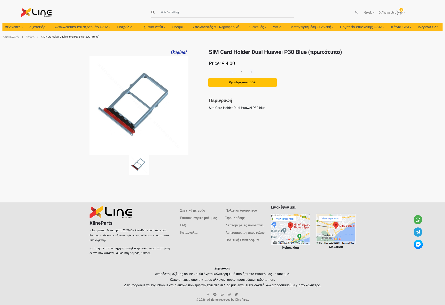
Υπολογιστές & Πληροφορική (217, 27)
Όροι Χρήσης (235, 218)
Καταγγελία (188, 233)
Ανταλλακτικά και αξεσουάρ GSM (82, 27)
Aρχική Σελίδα (11, 36)
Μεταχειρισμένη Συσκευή (312, 27)
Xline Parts (241, 299)
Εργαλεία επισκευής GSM (362, 27)
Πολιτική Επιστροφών (242, 240)
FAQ (183, 225)
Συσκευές (257, 27)
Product (30, 36)
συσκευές (14, 27)
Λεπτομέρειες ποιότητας (245, 225)
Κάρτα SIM (401, 27)
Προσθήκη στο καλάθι (242, 82)
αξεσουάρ (38, 27)
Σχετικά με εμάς (192, 210)
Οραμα (179, 27)
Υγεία (278, 27)
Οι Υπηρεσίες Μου (391, 12)
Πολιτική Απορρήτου (241, 210)
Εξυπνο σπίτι (153, 27)
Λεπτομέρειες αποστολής (245, 233)
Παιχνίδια (126, 27)
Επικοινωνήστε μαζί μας (198, 218)
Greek (368, 12)
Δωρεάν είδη (428, 27)
